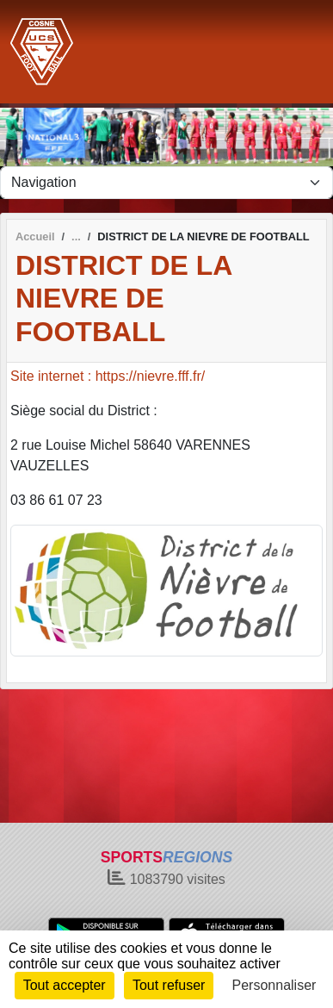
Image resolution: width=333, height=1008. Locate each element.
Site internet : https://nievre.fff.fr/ (107, 376)
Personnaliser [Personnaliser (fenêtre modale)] (274, 985)
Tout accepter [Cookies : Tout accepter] (64, 985)
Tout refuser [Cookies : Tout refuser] (169, 985)
